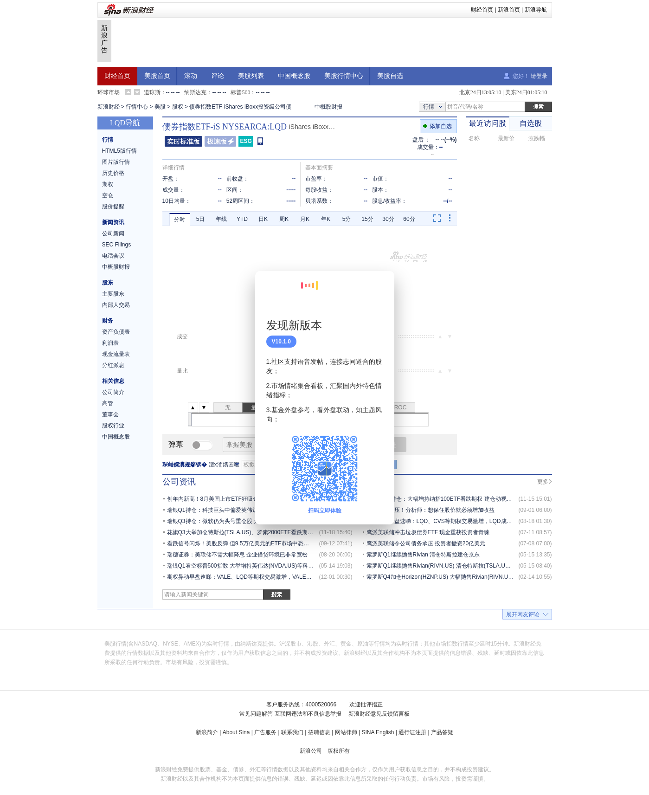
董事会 (110, 414)
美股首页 (157, 75)
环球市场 (108, 92)
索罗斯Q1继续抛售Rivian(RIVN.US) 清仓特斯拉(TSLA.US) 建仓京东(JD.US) (460, 565)
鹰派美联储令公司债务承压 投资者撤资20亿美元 (426, 543)
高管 (107, 403)
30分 (388, 219)
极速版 (220, 141)
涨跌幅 (536, 138)
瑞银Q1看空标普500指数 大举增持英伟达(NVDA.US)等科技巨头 (246, 565)
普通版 (183, 141)
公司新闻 (113, 233)
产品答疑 (442, 732)
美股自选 (390, 75)
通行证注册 (412, 732)
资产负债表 (116, 332)
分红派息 (113, 365)
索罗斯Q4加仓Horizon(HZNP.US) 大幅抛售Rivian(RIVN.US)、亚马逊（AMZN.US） (469, 577)
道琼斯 (152, 92)
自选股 (531, 123)
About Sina (236, 732)
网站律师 (346, 732)
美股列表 (251, 75)
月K (304, 219)
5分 (346, 219)
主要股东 (113, 294)
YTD (242, 219)
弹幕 (175, 444)
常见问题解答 (256, 714)
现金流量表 (116, 354)
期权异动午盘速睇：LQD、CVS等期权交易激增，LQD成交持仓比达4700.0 (459, 521)
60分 (409, 219)
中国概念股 (294, 75)
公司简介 (113, 392)
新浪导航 (536, 9)
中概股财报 (328, 106)
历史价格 (113, 173)
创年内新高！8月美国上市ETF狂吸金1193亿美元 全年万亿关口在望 (250, 499)
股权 (177, 106)
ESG (246, 141)
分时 (179, 219)
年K (325, 219)
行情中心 (137, 106)
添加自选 (441, 126)
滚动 (190, 75)
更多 (542, 481)
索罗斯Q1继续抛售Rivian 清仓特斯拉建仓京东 (423, 554)
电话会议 (113, 255)
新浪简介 (207, 732)
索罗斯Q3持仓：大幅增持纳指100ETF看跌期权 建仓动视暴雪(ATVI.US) (454, 499)
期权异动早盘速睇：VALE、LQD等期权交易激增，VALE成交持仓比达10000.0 (263, 577)
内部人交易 (116, 305)
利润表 (110, 343)
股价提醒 (113, 206)
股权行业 (113, 425)
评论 (217, 75)
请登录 (539, 76)
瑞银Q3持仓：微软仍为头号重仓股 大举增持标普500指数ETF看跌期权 (254, 521)
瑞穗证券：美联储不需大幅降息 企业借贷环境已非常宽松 (237, 554)
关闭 (382, 287)
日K (263, 219)
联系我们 (292, 732)
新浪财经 (108, 106)
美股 (160, 106)
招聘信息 (319, 732)
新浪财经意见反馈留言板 (379, 714)
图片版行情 (116, 162)
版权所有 (339, 751)
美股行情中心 (343, 75)
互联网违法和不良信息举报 (308, 714)
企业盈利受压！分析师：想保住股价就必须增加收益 (430, 510)
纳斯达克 (195, 92)
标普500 (240, 92)
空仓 (107, 195)
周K (284, 219)
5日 (200, 219)
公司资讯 (179, 481)
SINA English (377, 732)
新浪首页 (509, 9)
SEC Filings (116, 244)
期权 (107, 184)
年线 (221, 219)
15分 (367, 219)
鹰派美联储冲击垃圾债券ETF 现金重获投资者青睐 (428, 532)
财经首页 (482, 9)
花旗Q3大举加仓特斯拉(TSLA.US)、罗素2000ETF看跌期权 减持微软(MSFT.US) (266, 532)
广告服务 (265, 732)
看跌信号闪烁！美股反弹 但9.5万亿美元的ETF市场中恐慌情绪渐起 (249, 543)
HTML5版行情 (119, 151)
